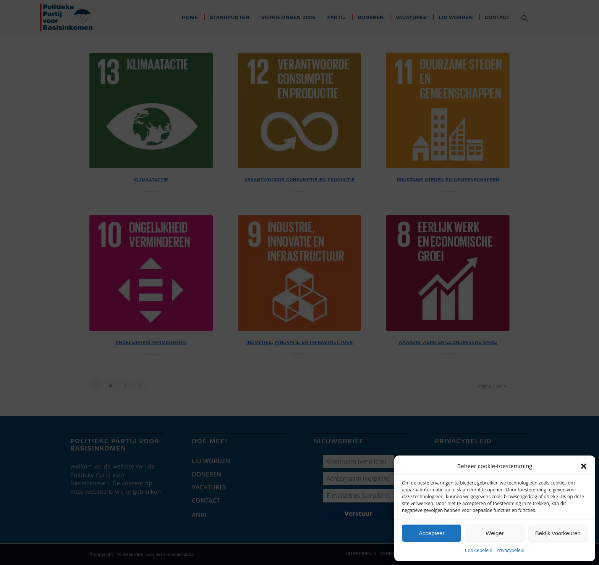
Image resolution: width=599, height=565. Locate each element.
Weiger (494, 533)
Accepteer (432, 533)
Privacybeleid (510, 550)
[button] (584, 466)
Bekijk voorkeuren (558, 533)
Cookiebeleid (478, 550)
